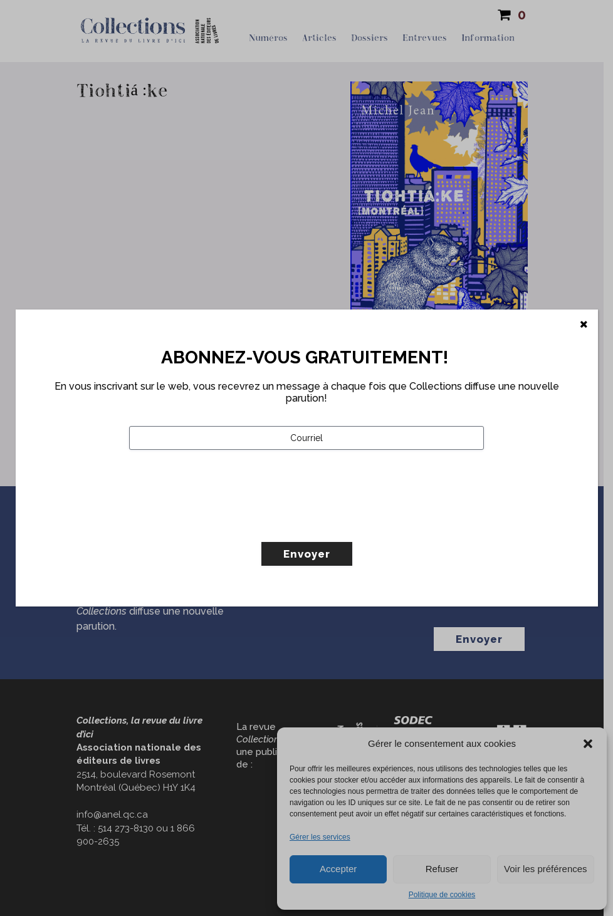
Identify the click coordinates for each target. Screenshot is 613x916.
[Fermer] (584, 325)
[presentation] (224, 522)
